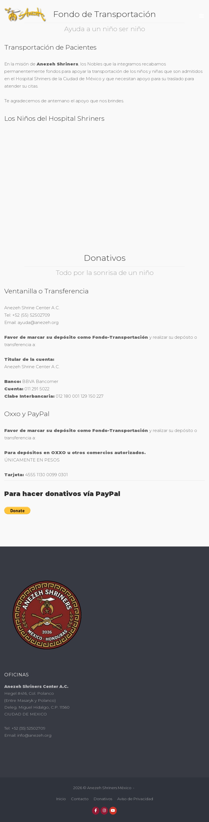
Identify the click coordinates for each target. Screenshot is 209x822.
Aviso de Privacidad (135, 798)
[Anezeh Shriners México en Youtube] (113, 811)
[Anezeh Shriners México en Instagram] (104, 811)
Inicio (61, 798)
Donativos (103, 798)
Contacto (80, 798)
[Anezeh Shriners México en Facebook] (95, 811)
